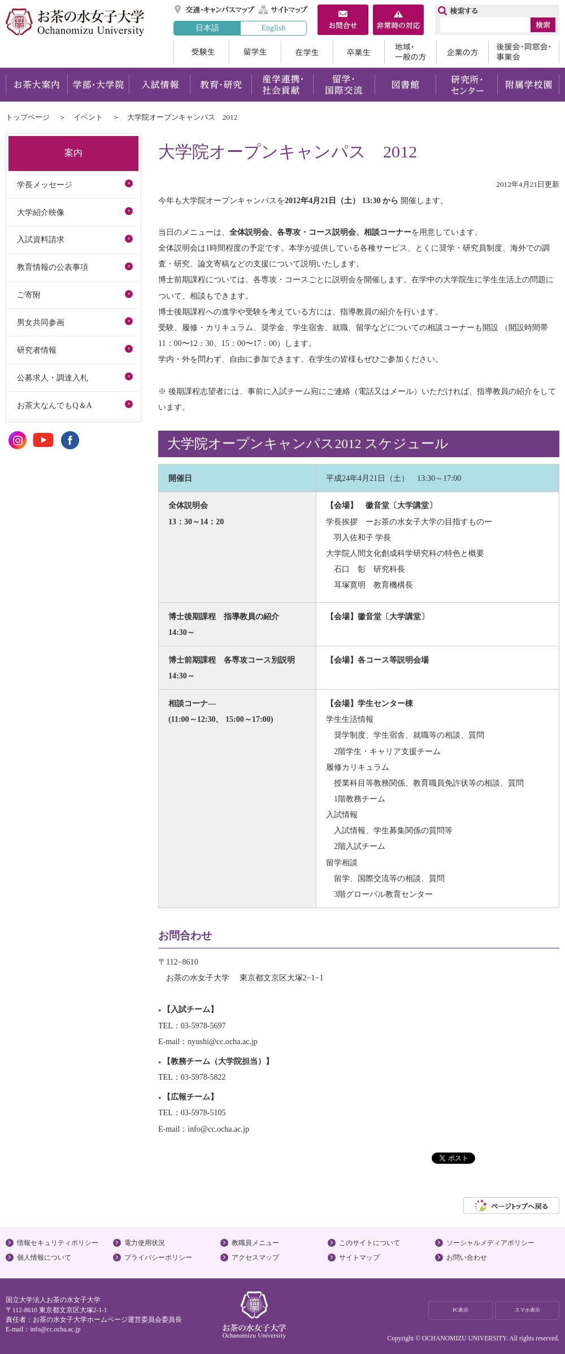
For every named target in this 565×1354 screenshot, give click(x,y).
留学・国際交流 (344, 85)
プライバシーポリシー (158, 1257)
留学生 (255, 52)
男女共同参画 (40, 322)
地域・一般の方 (410, 52)
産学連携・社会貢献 (282, 85)
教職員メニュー (255, 1242)
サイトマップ (283, 10)
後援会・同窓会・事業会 (523, 52)
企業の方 (462, 52)
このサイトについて (369, 1242)
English (273, 27)
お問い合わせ (466, 1257)
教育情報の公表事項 (52, 266)
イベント (88, 117)
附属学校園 (528, 85)
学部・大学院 (98, 85)
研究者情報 (36, 349)
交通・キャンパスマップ (215, 10)
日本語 (207, 27)
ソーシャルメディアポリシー (490, 1242)
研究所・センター (467, 85)
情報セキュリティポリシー (57, 1242)
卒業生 (358, 52)
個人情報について (44, 1257)
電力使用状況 (144, 1242)
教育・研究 (220, 85)
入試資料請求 (40, 239)
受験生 (201, 52)
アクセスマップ (255, 1257)
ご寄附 (29, 294)
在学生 (307, 52)
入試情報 (159, 85)
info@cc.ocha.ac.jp (55, 1329)
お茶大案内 (36, 85)
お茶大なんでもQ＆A (54, 405)
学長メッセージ (44, 184)
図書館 (405, 85)
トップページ (28, 117)
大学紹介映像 (40, 212)
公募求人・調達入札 (52, 377)
